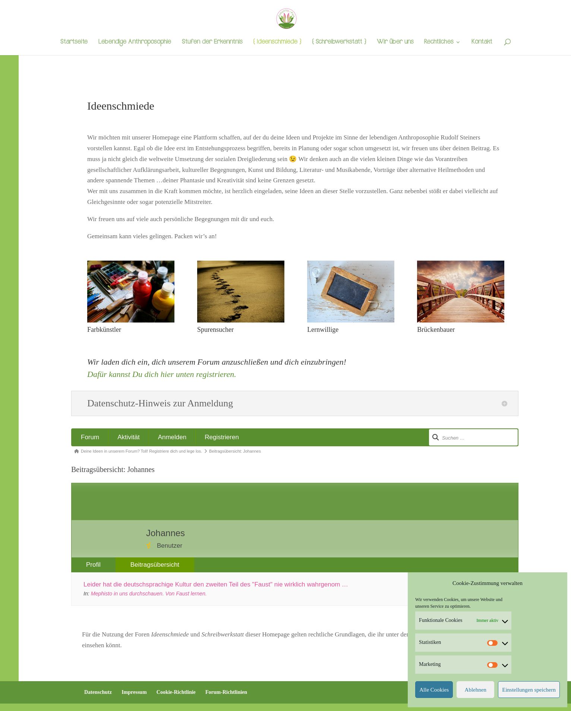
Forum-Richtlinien (226, 692)
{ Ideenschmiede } (277, 43)
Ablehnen (475, 690)
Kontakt (481, 43)
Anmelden (172, 437)
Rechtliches (438, 43)
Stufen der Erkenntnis (212, 43)
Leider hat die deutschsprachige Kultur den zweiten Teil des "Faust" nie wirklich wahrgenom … (215, 584)
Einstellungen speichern (529, 690)
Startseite (74, 43)
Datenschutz (98, 692)
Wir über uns (395, 43)
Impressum (134, 692)
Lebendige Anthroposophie (134, 43)
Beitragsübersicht (154, 564)
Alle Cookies (434, 690)
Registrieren (222, 437)
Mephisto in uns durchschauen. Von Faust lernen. (149, 594)
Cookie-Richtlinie (176, 692)
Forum (90, 437)
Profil (93, 564)
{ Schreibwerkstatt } (339, 43)
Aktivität (128, 437)
